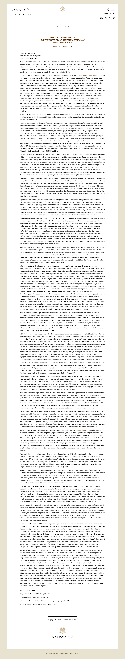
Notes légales (53, 654)
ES (61, 27)
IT (68, 27)
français (107, 14)
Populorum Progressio (91, 75)
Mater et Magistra (82, 430)
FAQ (46, 654)
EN (57, 27)
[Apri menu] (113, 9)
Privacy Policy (74, 654)
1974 (29, 15)
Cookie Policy (64, 654)
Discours (22, 15)
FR (65, 27)
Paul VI (14, 15)
